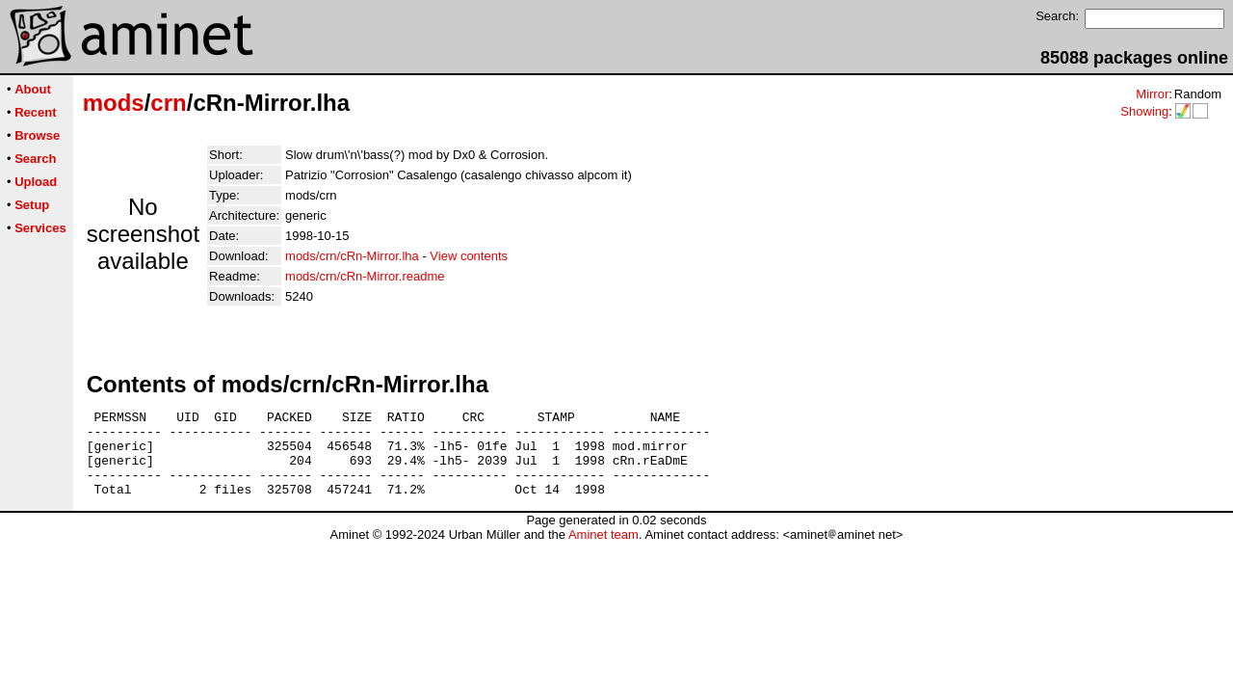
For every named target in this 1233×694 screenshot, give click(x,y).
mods (113, 103)
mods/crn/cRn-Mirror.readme (364, 276)
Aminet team (603, 552)
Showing (1144, 111)
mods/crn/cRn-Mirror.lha (352, 256)
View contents (469, 256)
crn (168, 103)
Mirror (1152, 94)
